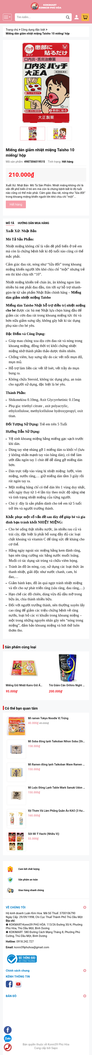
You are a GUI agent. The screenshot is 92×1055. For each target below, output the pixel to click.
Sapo (54, 1048)
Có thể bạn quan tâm (21, 708)
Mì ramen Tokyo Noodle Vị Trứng (48, 718)
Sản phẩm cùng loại (20, 647)
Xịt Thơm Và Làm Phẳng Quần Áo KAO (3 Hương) (58, 810)
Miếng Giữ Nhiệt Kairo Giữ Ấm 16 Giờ (28, 685)
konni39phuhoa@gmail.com (31, 947)
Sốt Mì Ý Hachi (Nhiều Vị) (43, 833)
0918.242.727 (25, 941)
